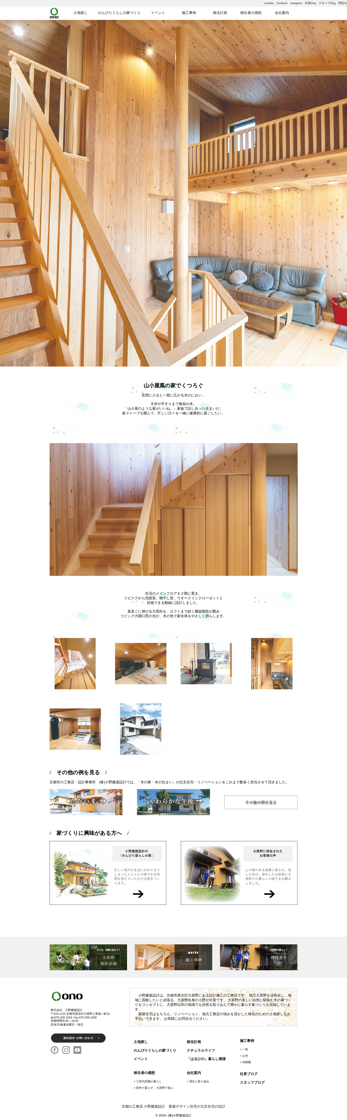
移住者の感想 (251, 13)
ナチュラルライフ (201, 1050)
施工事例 (189, 13)
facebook (282, 3)
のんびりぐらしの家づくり (119, 13)
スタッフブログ (252, 1082)
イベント (158, 13)
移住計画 (220, 13)
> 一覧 (244, 1049)
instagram (296, 3)
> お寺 (244, 1055)
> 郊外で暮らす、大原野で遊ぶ (154, 1087)
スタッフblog (327, 3)
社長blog (310, 3)
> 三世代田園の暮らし (148, 1081)
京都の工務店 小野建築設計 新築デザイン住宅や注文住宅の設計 (173, 1106)
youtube (269, 3)
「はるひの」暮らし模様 (206, 1059)
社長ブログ (249, 1074)
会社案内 (282, 13)
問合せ (342, 3)
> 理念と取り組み (198, 1081)
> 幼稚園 (245, 1062)
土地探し (80, 13)
